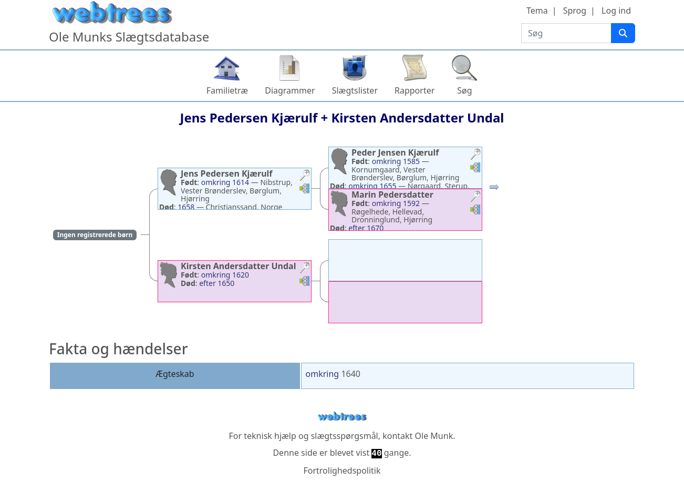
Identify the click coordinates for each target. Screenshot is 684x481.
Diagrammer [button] (290, 90)
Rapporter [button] (414, 90)
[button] (304, 176)
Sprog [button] (574, 10)
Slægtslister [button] (355, 90)
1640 (350, 374)
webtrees (342, 416)
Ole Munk (434, 436)
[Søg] (623, 33)
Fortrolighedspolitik (341, 470)
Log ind (616, 10)
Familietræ (227, 90)
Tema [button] (537, 10)
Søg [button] (464, 90)
